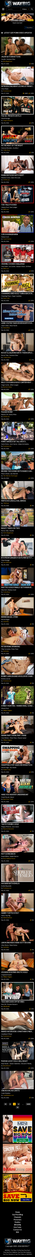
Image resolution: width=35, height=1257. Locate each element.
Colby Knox (6, 150)
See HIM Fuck (7, 562)
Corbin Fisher (7, 357)
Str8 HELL (6, 621)
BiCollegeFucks (7, 61)
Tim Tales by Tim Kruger (10, 476)
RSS (17, 1232)
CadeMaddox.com (8, 1095)
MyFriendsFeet (7, 917)
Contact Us (17, 1230)
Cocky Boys (6, 592)
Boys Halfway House (9, 858)
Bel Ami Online (7, 387)
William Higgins (7, 710)
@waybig (17, 1225)
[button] (25, 9)
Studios (17, 1222)
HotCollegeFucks (8, 533)
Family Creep (7, 769)
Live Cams (17, 1227)
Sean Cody (6, 298)
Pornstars (17, 1220)
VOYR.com (6, 180)
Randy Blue (6, 327)
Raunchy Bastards (8, 829)
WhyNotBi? (6, 1006)
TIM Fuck (6, 503)
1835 (28, 1104)
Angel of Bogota (8, 120)
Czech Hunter (7, 239)
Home (17, 1212)
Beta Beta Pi (7, 1065)
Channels (17, 1217)
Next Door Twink (8, 799)
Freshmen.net (7, 91)
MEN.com (6, 209)
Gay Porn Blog (17, 1215)
